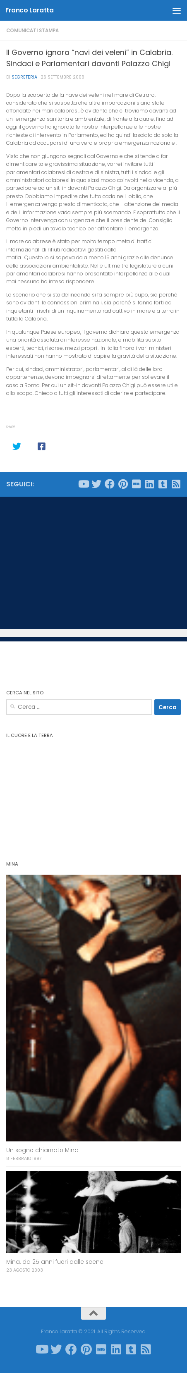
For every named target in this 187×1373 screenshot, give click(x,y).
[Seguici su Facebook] (110, 484)
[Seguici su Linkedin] (149, 484)
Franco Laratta (29, 10)
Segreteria (24, 77)
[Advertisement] (93, 563)
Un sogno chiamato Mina (42, 1150)
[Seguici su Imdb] (136, 484)
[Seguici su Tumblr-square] (163, 484)
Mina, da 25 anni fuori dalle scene (54, 1262)
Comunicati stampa (32, 30)
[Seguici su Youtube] (83, 484)
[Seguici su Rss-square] (176, 484)
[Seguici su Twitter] (96, 484)
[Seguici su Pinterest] (123, 484)
